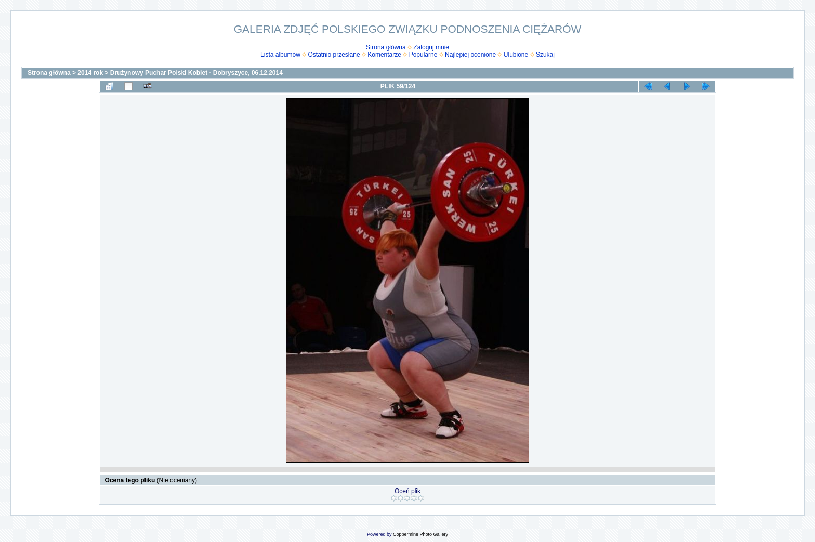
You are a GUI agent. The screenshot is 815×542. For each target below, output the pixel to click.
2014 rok (90, 72)
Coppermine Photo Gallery (420, 534)
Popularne (423, 54)
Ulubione (516, 54)
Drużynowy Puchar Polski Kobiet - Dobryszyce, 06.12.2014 (196, 72)
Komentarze (384, 54)
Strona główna (386, 47)
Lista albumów (280, 54)
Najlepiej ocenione (470, 54)
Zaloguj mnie (431, 47)
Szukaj (545, 54)
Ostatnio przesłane (334, 54)
